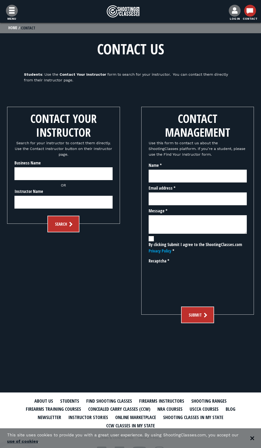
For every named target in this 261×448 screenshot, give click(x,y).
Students (67, 400)
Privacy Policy (160, 251)
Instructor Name (28, 191)
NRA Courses (172, 409)
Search (64, 224)
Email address (162, 188)
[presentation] (168, 283)
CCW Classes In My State (130, 425)
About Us (40, 400)
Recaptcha (159, 261)
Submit (198, 315)
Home (13, 28)
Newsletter (45, 417)
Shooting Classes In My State (197, 417)
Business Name (27, 163)
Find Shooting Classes (108, 400)
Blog (234, 409)
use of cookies (22, 441)
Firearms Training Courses (50, 409)
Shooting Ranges (212, 400)
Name (155, 165)
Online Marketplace (136, 417)
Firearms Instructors (163, 400)
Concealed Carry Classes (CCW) (119, 409)
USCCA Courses (207, 409)
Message (158, 211)
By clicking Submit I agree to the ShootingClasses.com (195, 248)
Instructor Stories (86, 417)
